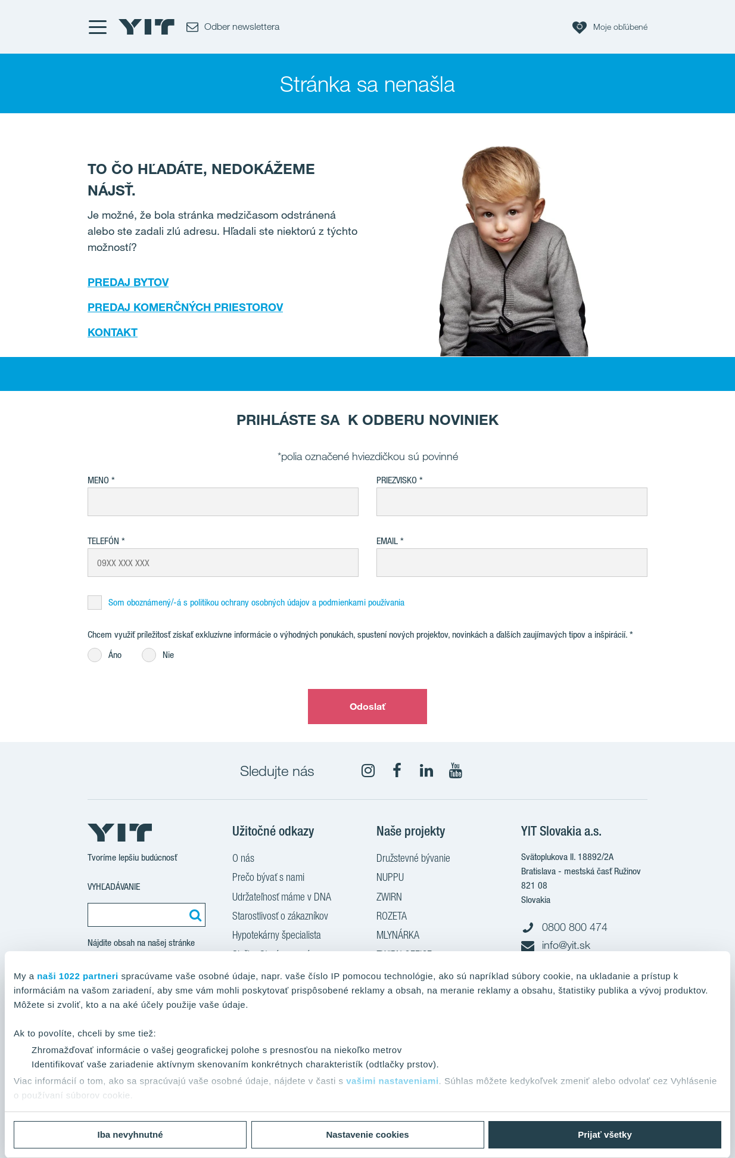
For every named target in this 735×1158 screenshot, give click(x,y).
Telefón (103, 541)
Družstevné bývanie (413, 859)
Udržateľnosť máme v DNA (281, 898)
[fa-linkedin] (426, 770)
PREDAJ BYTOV (128, 282)
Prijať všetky (605, 1134)
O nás (243, 859)
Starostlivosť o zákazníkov (280, 917)
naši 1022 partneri (78, 976)
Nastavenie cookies (367, 1134)
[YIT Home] (147, 27)
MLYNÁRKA (397, 936)
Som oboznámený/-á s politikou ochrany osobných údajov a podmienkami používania (256, 602)
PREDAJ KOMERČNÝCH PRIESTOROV (185, 307)
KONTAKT (113, 332)
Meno (98, 480)
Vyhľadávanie (114, 886)
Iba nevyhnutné (130, 1134)
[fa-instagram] (368, 770)
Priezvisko (396, 480)
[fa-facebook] (397, 770)
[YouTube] (455, 770)
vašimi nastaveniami (392, 1081)
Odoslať (368, 706)
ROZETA (391, 917)
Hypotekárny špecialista (276, 936)
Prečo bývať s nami (268, 878)
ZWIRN (389, 898)
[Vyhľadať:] (193, 915)
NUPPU (390, 878)
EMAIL (387, 541)
